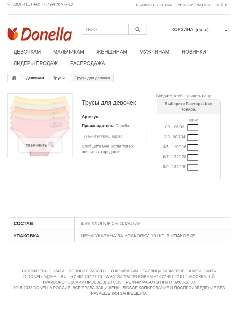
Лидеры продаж (36, 63)
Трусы (58, 78)
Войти (221, 5)
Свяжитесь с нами (154, 5)
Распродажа (87, 63)
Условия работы (194, 5)
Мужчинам (154, 51)
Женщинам (111, 51)
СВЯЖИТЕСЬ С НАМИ (43, 271)
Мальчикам (68, 51)
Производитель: (98, 126)
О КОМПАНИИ (124, 271)
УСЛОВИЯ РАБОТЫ (87, 271)
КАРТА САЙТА (202, 271)
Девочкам (27, 51)
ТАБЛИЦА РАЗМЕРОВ (164, 271)
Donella (122, 126)
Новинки (194, 51)
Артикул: (91, 117)
